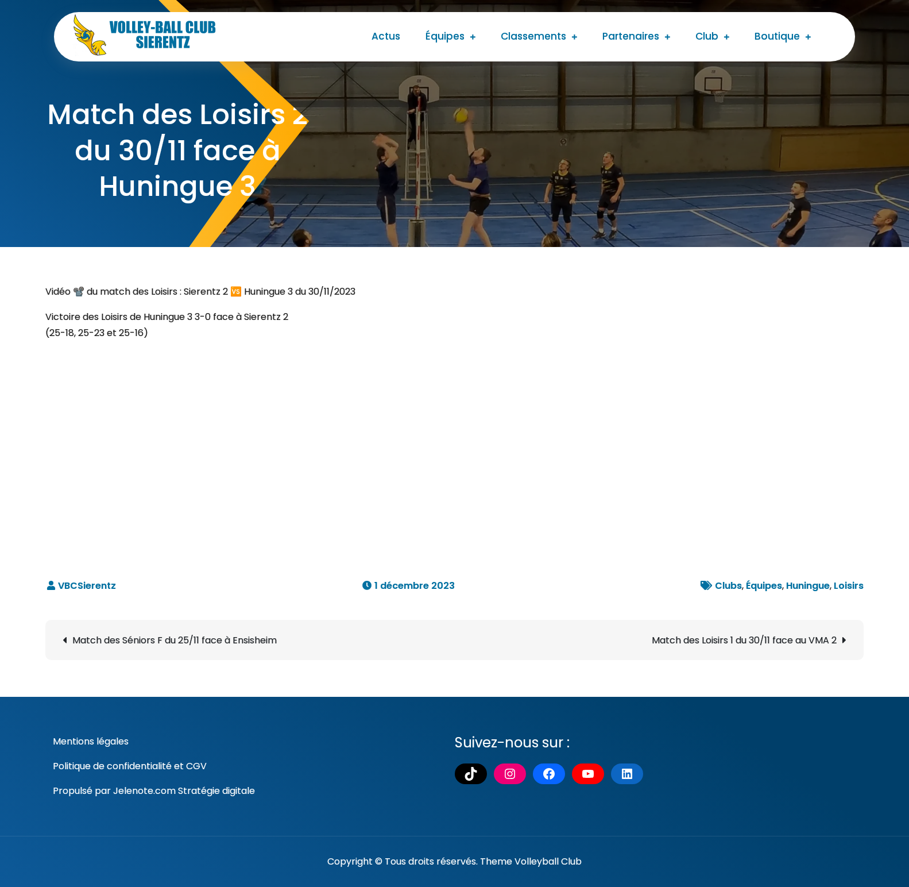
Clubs (728, 585)
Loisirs (849, 585)
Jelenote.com (144, 790)
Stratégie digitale (216, 790)
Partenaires (630, 36)
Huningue (808, 585)
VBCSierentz (87, 585)
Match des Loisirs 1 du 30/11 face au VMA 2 (744, 640)
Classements (533, 36)
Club (706, 36)
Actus (386, 36)
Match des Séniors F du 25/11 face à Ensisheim (174, 640)
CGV (196, 766)
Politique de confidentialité (112, 766)
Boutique (777, 36)
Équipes (445, 36)
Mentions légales (91, 741)
